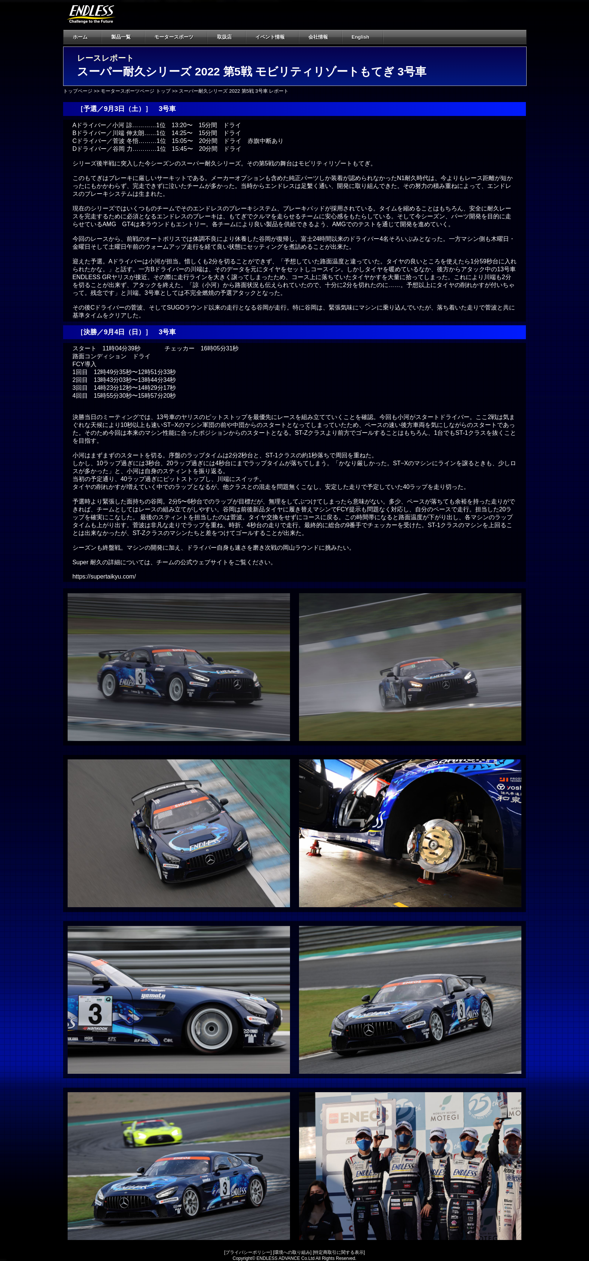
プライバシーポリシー (247, 1252)
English (360, 37)
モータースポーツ (173, 37)
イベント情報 (270, 37)
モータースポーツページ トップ (136, 91)
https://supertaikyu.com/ (104, 576)
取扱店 (228, 37)
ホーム (80, 37)
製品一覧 (121, 37)
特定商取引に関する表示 (339, 1252)
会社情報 (322, 37)
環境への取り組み (292, 1252)
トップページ (77, 91)
